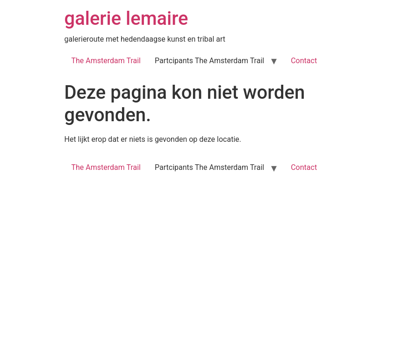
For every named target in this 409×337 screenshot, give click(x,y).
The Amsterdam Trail (106, 60)
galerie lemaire (126, 18)
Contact (304, 60)
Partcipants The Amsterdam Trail (209, 60)
